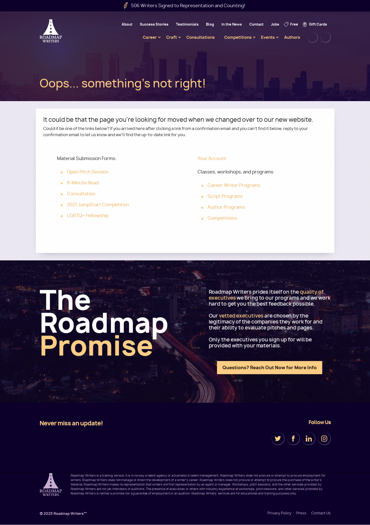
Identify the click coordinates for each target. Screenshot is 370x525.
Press (301, 513)
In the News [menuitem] (231, 24)
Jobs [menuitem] (275, 24)
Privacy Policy (279, 513)
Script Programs (225, 196)
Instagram (324, 438)
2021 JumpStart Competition (98, 204)
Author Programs (226, 207)
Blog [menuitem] (210, 24)
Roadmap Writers (51, 30)
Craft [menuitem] (171, 37)
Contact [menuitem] (256, 24)
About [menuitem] (127, 24)
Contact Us (321, 513)
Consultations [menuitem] (200, 37)
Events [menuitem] (268, 37)
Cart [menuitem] (325, 37)
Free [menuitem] (294, 24)
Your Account (212, 158)
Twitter (277, 438)
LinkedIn (308, 438)
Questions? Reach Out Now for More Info (269, 367)
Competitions (222, 218)
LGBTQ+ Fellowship (87, 215)
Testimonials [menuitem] (187, 24)
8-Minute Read (83, 183)
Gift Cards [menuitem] (318, 24)
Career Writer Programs (234, 185)
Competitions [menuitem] (238, 37)
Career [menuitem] (150, 37)
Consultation (81, 194)
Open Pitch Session (88, 172)
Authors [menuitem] (292, 37)
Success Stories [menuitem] (154, 24)
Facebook (293, 438)
